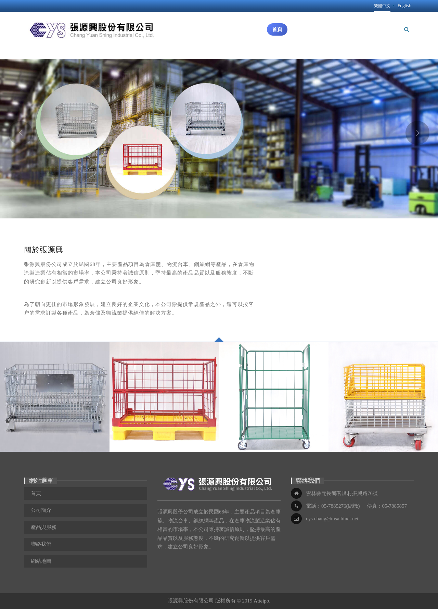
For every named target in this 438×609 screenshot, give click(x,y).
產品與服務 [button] (346, 18)
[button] (406, 29)
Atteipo (261, 601)
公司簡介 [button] (306, 27)
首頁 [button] (277, 29)
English (404, 6)
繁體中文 (382, 6)
